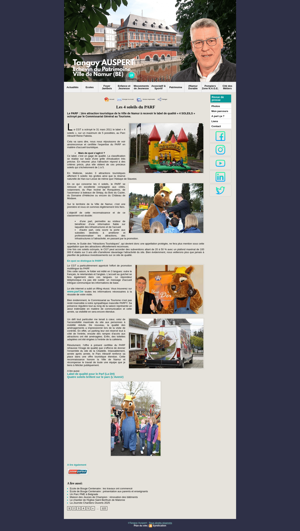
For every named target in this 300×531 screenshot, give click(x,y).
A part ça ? (217, 115)
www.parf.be (75, 291)
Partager (173, 99)
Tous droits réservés (160, 522)
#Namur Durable (192, 87)
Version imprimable (149, 99)
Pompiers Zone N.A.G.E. (210, 87)
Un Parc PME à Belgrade (81, 493)
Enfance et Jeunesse (124, 87)
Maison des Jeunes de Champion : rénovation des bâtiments (99, 496)
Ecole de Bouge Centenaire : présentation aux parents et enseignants (104, 491)
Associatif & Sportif (158, 87)
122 (103, 507)
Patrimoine (175, 87)
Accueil (98, 99)
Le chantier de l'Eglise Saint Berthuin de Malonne (93, 499)
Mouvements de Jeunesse (141, 87)
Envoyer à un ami (120, 99)
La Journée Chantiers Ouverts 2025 (86, 501)
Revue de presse (217, 98)
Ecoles (90, 87)
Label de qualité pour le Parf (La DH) (90, 373)
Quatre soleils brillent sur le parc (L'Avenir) (94, 376)
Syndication (159, 524)
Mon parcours (219, 110)
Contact (215, 125)
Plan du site (140, 524)
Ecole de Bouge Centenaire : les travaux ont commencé (96, 488)
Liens (214, 120)
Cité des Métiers (227, 87)
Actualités (72, 87)
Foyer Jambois (107, 87)
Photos (215, 106)
